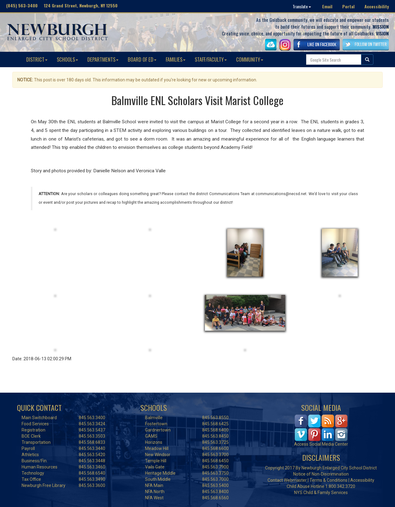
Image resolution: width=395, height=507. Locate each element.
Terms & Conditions (328, 480)
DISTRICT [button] (37, 59)
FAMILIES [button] (175, 59)
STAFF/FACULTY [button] (211, 59)
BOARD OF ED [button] (142, 59)
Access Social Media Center (321, 444)
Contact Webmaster (287, 480)
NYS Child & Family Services (321, 492)
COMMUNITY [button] (249, 59)
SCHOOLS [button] (67, 59)
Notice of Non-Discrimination (321, 474)
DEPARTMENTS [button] (102, 59)
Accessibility (376, 6)
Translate (302, 6)
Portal (348, 6)
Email (327, 6)
